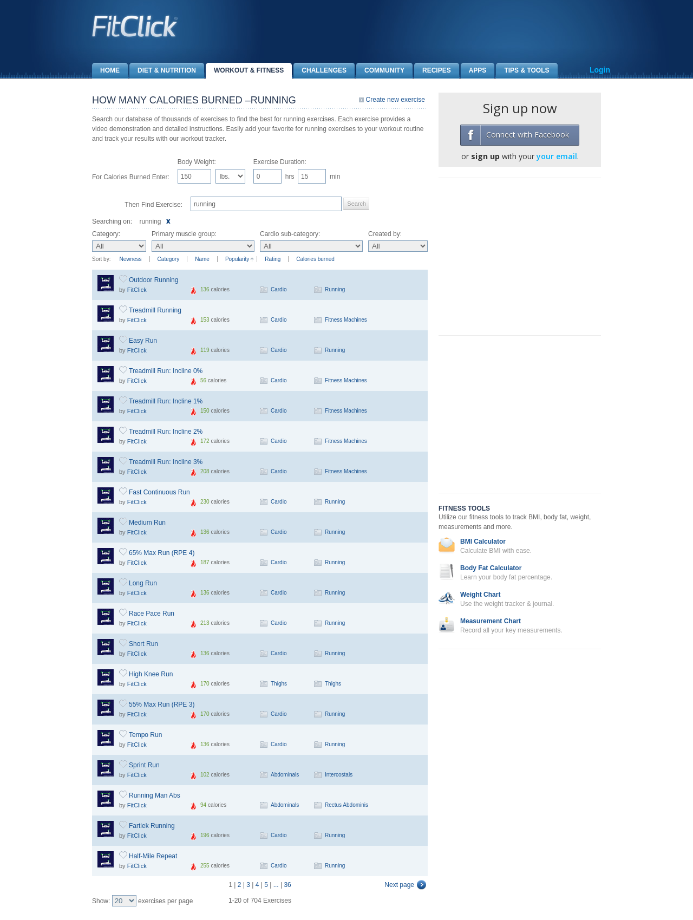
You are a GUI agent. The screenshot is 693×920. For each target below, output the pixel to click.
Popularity (237, 259)
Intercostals (338, 775)
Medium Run (147, 522)
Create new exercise (395, 99)
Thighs (279, 684)
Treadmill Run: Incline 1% (165, 401)
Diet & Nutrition (162, 71)
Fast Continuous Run (159, 492)
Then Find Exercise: (153, 204)
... (276, 885)
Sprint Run (144, 765)
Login (600, 70)
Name (202, 259)
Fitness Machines (346, 320)
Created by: (385, 234)
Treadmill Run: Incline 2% (165, 431)
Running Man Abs (154, 795)
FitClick (137, 289)
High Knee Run (151, 674)
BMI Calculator (483, 541)
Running (335, 289)
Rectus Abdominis (346, 805)
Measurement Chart (490, 621)
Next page (399, 885)
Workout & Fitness (245, 71)
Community (380, 71)
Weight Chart (480, 594)
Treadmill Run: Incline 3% (165, 462)
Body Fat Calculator (490, 568)
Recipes (432, 71)
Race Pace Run (151, 613)
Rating (272, 259)
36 (287, 885)
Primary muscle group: (184, 234)
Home (106, 71)
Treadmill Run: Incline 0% (165, 371)
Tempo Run (145, 735)
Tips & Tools (522, 71)
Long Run (143, 583)
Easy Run (143, 340)
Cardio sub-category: (290, 234)
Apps (474, 71)
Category (169, 259)
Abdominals (285, 775)
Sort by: (101, 259)
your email (557, 156)
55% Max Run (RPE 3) (161, 704)
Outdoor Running (153, 280)
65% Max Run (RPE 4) (161, 553)
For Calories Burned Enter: (130, 177)
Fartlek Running (152, 826)
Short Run (143, 644)
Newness (130, 259)
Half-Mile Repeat (153, 856)
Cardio (278, 289)
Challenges (319, 71)
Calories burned (315, 259)
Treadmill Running (155, 310)
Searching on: (112, 221)
